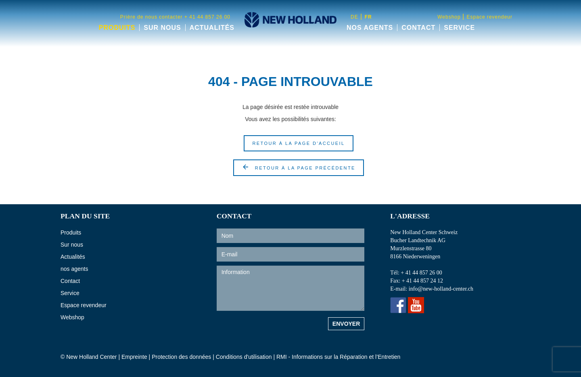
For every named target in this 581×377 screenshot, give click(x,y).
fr (368, 17)
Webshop (449, 17)
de (354, 17)
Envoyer (346, 323)
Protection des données (181, 357)
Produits (117, 27)
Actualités (212, 27)
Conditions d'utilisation (245, 357)
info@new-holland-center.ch (444, 289)
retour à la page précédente (298, 167)
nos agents (370, 27)
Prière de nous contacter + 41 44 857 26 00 (175, 17)
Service (459, 27)
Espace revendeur (489, 17)
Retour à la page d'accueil (298, 143)
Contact (418, 27)
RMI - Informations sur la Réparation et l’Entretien (338, 357)
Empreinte (134, 357)
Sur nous (162, 27)
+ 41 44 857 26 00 (423, 273)
